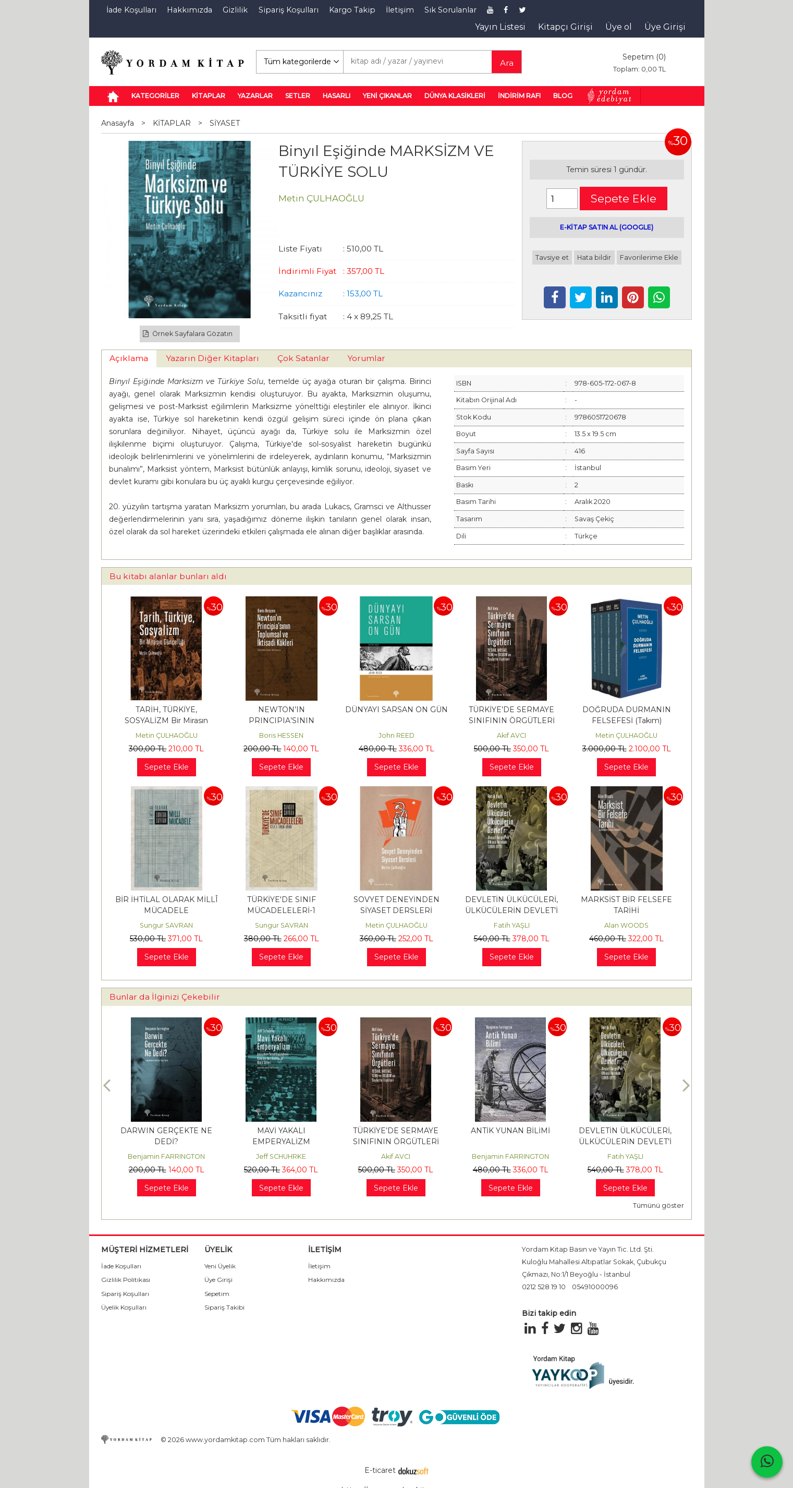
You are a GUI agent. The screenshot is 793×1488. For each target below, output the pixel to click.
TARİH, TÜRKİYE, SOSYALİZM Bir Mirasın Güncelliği (166, 720)
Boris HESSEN (281, 735)
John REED (396, 735)
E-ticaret (380, 1470)
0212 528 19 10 (544, 1287)
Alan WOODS (626, 925)
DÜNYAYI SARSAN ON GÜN (396, 709)
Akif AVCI (511, 735)
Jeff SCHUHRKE (281, 1156)
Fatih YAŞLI (512, 925)
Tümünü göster (658, 1205)
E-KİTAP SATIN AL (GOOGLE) (606, 227)
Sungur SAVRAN (166, 925)
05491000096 (595, 1287)
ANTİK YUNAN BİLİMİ (510, 1130)
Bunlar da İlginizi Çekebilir (164, 997)
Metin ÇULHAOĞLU (167, 735)
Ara (507, 63)
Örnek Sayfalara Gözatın (188, 334)
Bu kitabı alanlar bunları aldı (168, 576)
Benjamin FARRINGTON (166, 1156)
